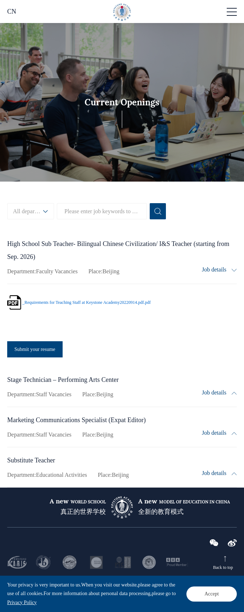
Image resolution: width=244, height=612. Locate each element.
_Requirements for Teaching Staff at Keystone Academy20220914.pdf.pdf (86, 302)
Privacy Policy (200, 586)
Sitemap (227, 586)
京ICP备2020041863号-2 (123, 594)
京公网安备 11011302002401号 (174, 594)
